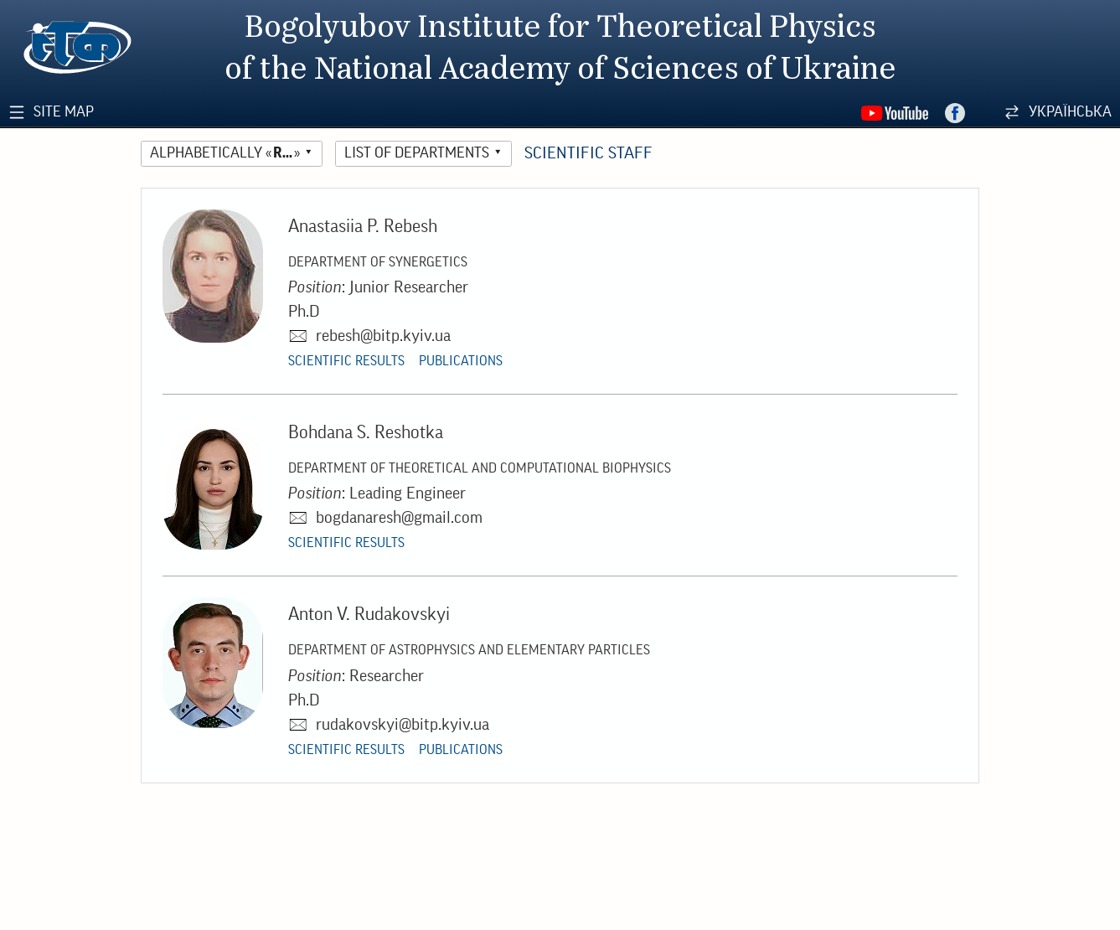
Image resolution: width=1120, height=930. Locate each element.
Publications (461, 361)
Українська (1070, 112)
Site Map (64, 112)
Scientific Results (346, 361)
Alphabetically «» (225, 153)
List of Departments (416, 153)
